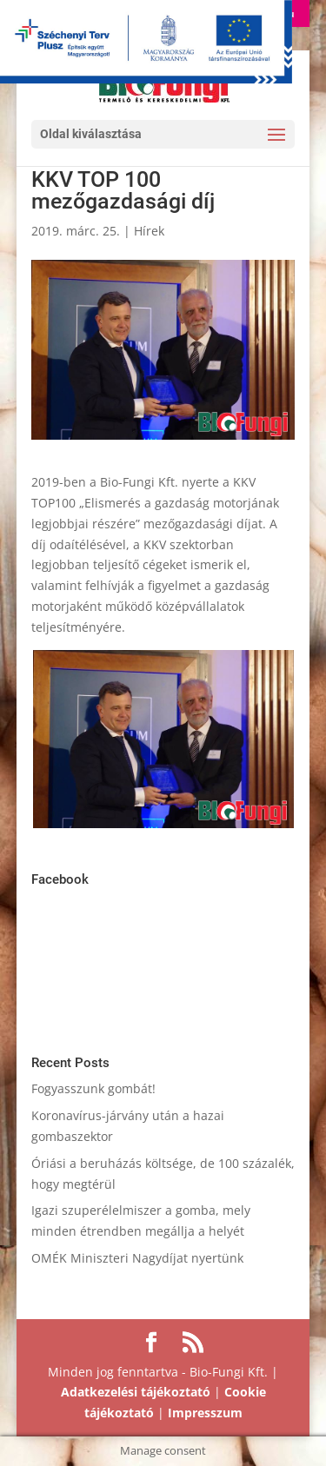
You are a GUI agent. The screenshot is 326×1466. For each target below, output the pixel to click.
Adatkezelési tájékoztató (135, 1391)
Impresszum (205, 1412)
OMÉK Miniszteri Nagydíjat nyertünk (137, 1258)
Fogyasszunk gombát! (93, 1088)
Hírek (149, 230)
